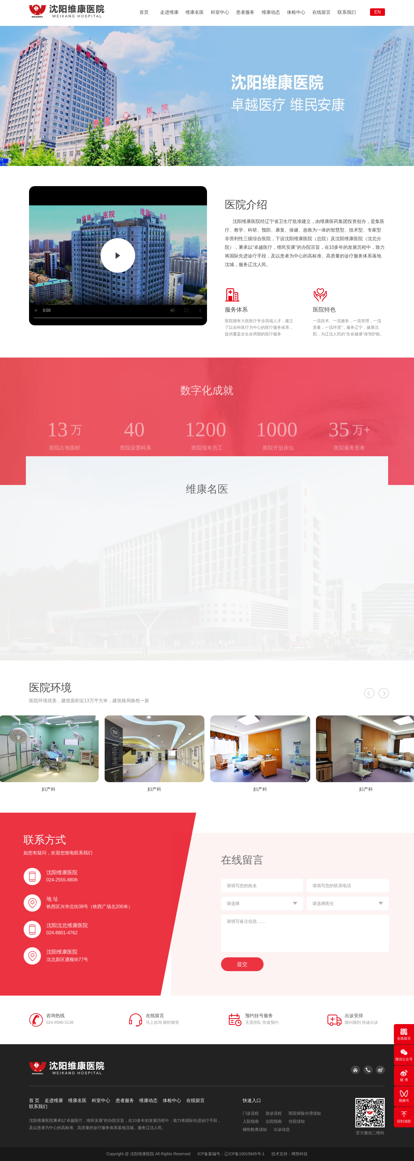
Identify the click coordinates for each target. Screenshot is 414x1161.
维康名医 (194, 12)
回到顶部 (404, 1116)
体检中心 (296, 12)
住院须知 (297, 1121)
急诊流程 (274, 1113)
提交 (262, 964)
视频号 (404, 1096)
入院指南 (251, 1121)
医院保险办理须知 (305, 1113)
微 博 (404, 1075)
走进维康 (169, 12)
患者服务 (245, 12)
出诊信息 (282, 1129)
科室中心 (220, 12)
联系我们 (347, 12)
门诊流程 (251, 1113)
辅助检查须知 (255, 1129)
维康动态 (271, 12)
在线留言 (321, 12)
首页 (144, 12)
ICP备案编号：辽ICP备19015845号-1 (231, 1154)
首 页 (34, 1100)
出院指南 (274, 1121)
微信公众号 (404, 1054)
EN (377, 11)
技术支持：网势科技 (289, 1154)
